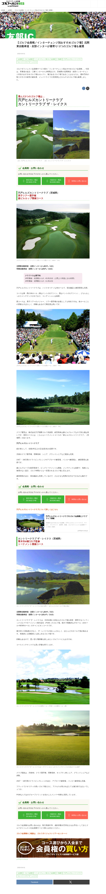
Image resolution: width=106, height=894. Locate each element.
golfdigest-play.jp (22, 859)
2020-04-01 (21, 53)
